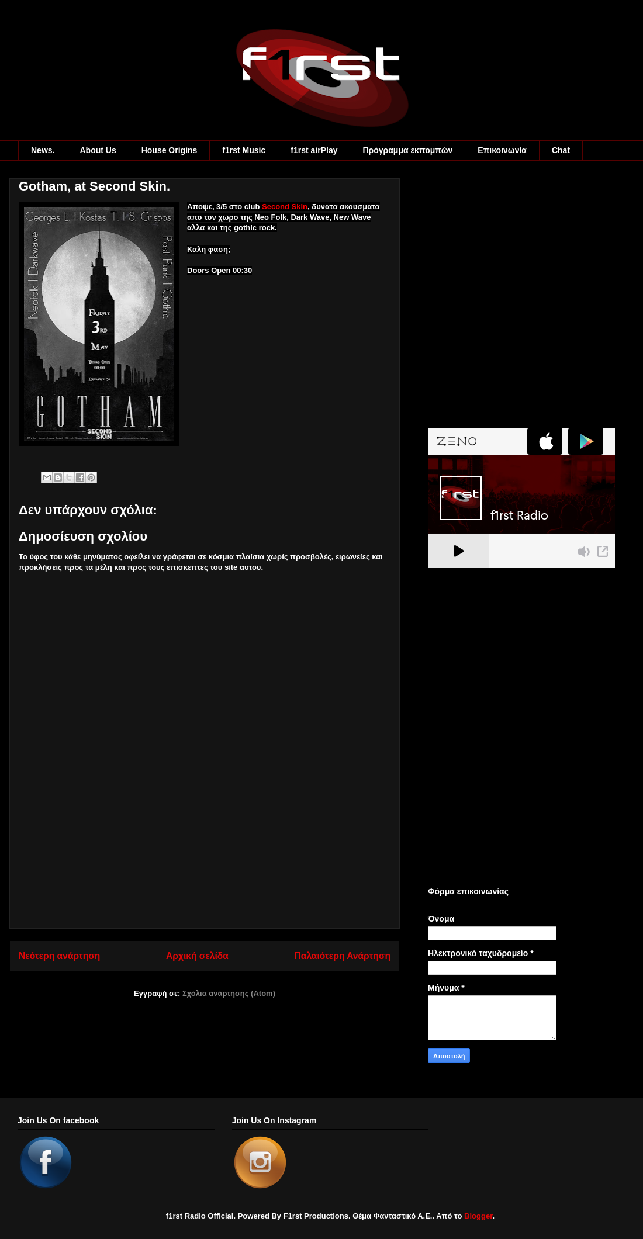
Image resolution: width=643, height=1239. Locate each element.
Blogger (478, 1216)
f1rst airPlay (314, 150)
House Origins (169, 150)
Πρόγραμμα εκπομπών (407, 150)
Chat (561, 150)
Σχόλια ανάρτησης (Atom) (228, 993)
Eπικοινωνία (502, 150)
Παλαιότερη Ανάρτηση (342, 956)
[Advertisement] (204, 882)
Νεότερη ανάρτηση (59, 956)
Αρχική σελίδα (197, 956)
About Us (97, 150)
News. (42, 150)
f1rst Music (243, 150)
